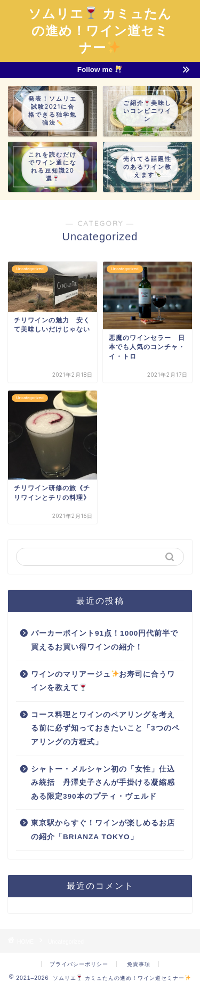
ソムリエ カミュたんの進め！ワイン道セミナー (100, 30)
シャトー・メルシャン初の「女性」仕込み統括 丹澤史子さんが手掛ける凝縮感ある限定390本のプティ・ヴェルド (103, 782)
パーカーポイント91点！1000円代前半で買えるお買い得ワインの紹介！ (104, 640)
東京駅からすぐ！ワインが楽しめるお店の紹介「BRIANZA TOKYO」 (103, 830)
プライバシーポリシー (79, 964)
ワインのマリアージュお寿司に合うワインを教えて (103, 681)
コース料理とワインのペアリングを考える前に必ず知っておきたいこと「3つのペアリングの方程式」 (105, 728)
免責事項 (138, 964)
